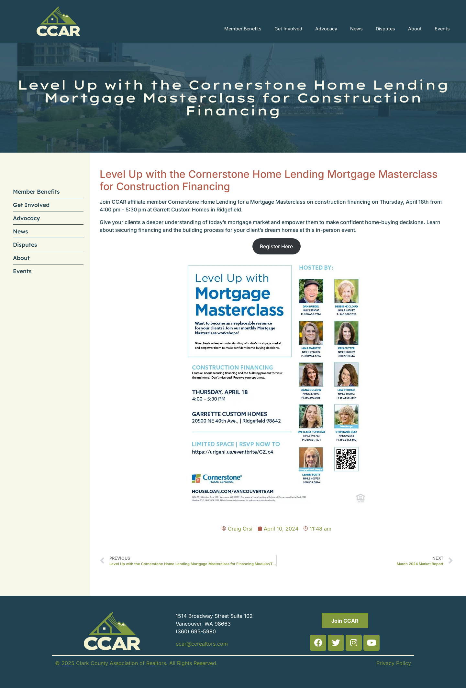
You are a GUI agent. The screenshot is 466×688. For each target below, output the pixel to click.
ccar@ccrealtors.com (202, 643)
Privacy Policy (393, 663)
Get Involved (288, 28)
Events (442, 28)
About (415, 28)
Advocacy (326, 28)
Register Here (276, 246)
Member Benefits (242, 28)
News (356, 28)
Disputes (385, 28)
